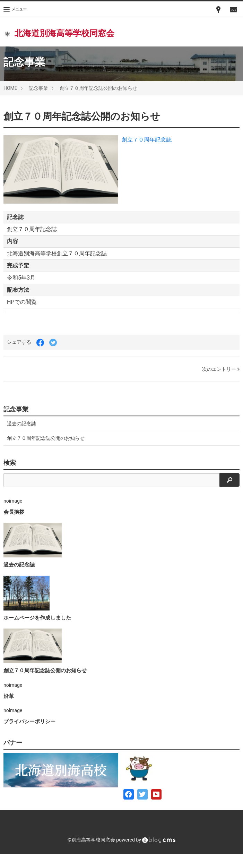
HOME (10, 88)
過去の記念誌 (21, 423)
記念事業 (38, 88)
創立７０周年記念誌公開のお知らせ (98, 88)
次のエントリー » (221, 369)
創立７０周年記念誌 (147, 139)
